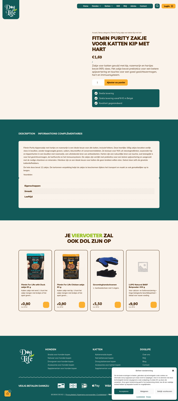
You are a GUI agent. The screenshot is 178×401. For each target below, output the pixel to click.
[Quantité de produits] (98, 82)
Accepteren (124, 391)
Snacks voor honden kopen (59, 354)
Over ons (146, 354)
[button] (173, 370)
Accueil (94, 33)
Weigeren (144, 391)
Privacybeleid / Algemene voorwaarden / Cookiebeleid (86, 394)
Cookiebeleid (140, 397)
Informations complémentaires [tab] (60, 133)
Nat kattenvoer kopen (104, 358)
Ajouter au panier (116, 82)
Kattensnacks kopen (103, 354)
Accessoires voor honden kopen (61, 365)
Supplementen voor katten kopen (109, 368)
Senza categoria (104, 33)
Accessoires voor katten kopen (108, 365)
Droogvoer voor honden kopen (61, 361)
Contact (146, 365)
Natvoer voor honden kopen (59, 358)
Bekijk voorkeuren (164, 391)
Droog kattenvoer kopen (105, 361)
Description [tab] (27, 133)
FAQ (144, 358)
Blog (144, 361)
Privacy (148, 397)
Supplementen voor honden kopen (62, 368)
